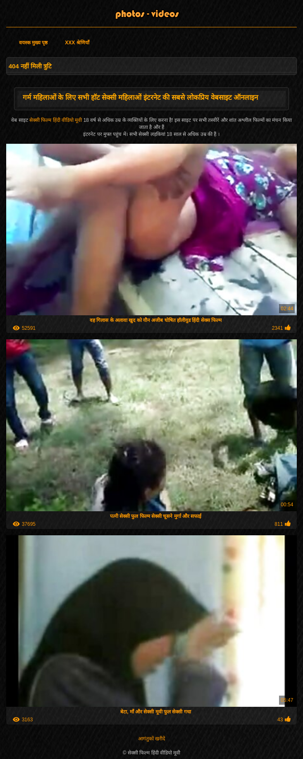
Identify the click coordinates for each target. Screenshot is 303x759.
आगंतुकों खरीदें (151, 739)
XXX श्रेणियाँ (77, 43)
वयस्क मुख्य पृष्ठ (33, 43)
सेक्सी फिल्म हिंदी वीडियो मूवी (56, 120)
